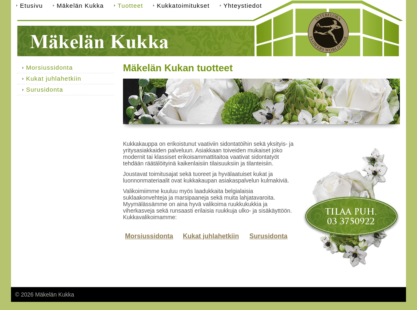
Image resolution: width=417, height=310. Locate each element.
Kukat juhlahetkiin (211, 236)
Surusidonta (269, 236)
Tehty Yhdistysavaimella (371, 294)
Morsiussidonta (149, 236)
